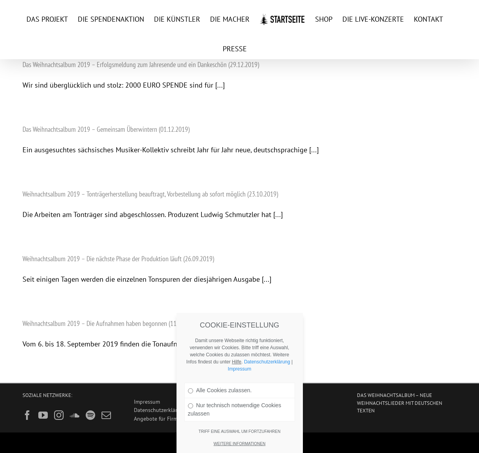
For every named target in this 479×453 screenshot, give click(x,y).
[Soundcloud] (74, 415)
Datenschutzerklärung (160, 410)
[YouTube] (43, 415)
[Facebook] (27, 415)
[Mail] (106, 415)
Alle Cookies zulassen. (220, 390)
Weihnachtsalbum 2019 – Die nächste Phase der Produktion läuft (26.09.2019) (118, 258)
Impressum (147, 401)
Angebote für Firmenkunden (168, 418)
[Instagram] (59, 415)
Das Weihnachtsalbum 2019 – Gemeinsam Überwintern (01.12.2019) (106, 129)
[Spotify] (90, 415)
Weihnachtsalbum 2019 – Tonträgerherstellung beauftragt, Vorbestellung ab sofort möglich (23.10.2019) (150, 193)
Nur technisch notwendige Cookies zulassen (235, 409)
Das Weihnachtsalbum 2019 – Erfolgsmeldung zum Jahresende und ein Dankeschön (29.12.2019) (141, 64)
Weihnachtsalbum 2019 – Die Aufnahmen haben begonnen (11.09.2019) (111, 323)
